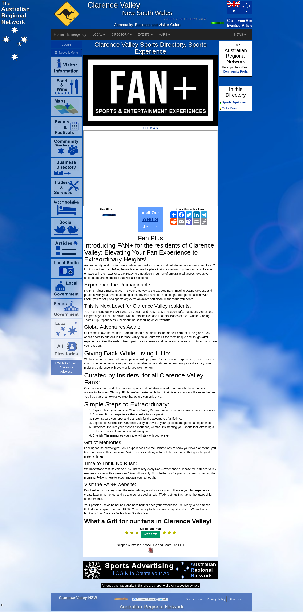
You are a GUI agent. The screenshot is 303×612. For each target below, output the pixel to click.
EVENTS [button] (145, 34)
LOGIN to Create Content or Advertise (66, 367)
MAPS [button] (164, 34)
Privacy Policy (216, 599)
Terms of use (194, 599)
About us (235, 599)
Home (59, 34)
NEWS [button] (240, 34)
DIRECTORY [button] (121, 34)
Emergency (76, 34)
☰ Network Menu (66, 52)
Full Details (150, 128)
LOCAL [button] (99, 34)
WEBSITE (150, 534)
